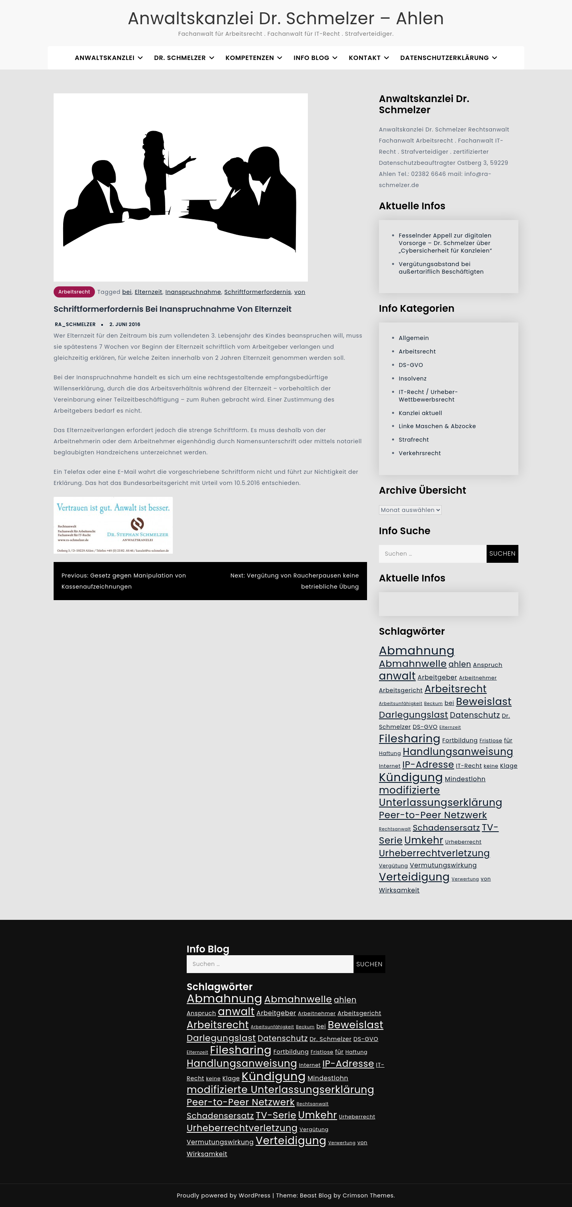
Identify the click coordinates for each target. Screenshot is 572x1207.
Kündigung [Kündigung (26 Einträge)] (411, 777)
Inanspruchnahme (193, 292)
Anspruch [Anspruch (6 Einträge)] (487, 665)
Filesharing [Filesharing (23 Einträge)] (410, 738)
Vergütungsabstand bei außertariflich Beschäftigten (441, 268)
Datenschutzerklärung (444, 57)
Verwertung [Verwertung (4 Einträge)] (465, 879)
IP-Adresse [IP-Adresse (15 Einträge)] (428, 764)
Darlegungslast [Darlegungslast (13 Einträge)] (413, 715)
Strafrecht (414, 440)
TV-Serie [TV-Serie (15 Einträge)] (276, 1115)
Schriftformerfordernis (257, 292)
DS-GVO (411, 365)
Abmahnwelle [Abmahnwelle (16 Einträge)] (413, 663)
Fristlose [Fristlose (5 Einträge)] (490, 740)
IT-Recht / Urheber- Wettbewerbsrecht (428, 396)
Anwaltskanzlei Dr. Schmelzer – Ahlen (286, 18)
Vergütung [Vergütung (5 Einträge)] (393, 865)
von (299, 292)
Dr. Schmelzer (180, 57)
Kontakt (365, 57)
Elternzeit (148, 292)
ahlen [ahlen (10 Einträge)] (459, 664)
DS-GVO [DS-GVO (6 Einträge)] (425, 727)
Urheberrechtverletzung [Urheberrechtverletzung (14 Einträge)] (434, 853)
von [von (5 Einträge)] (486, 878)
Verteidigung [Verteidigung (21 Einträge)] (414, 876)
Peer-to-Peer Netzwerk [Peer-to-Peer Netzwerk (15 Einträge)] (433, 815)
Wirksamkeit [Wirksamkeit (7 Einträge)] (399, 890)
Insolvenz (413, 378)
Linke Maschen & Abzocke (437, 426)
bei (127, 292)
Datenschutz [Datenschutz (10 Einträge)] (475, 715)
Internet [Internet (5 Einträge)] (389, 766)
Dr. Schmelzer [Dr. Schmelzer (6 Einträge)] (330, 1039)
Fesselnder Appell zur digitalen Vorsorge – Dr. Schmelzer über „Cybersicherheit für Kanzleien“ (445, 243)
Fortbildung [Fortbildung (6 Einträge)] (460, 740)
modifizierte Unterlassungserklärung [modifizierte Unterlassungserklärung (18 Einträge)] (440, 796)
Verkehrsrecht (420, 453)
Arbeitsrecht (74, 291)
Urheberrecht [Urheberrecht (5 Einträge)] (463, 841)
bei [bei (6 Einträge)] (449, 703)
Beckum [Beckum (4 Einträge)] (433, 704)
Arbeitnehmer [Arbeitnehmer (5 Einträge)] (478, 677)
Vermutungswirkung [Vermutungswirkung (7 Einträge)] (443, 865)
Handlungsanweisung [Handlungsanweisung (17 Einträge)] (458, 752)
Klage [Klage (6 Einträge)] (509, 766)
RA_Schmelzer (75, 324)
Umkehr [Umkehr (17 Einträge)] (423, 840)
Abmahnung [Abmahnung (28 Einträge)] (417, 650)
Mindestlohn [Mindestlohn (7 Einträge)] (465, 779)
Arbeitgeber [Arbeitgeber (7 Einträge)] (437, 677)
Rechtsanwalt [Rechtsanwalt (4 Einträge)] (395, 829)
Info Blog (311, 57)
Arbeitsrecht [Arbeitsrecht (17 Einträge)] (456, 689)
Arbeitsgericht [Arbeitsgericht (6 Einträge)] (401, 690)
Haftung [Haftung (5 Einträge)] (390, 753)
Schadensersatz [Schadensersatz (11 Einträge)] (446, 827)
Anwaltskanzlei (105, 57)
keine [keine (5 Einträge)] (491, 766)
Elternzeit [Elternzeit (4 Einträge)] (450, 727)
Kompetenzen (250, 57)
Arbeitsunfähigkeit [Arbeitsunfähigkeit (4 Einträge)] (400, 704)
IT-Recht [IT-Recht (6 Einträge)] (469, 766)
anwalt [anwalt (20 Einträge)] (397, 676)
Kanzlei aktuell (420, 413)
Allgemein (414, 338)
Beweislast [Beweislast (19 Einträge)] (484, 701)
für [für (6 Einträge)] (508, 740)
